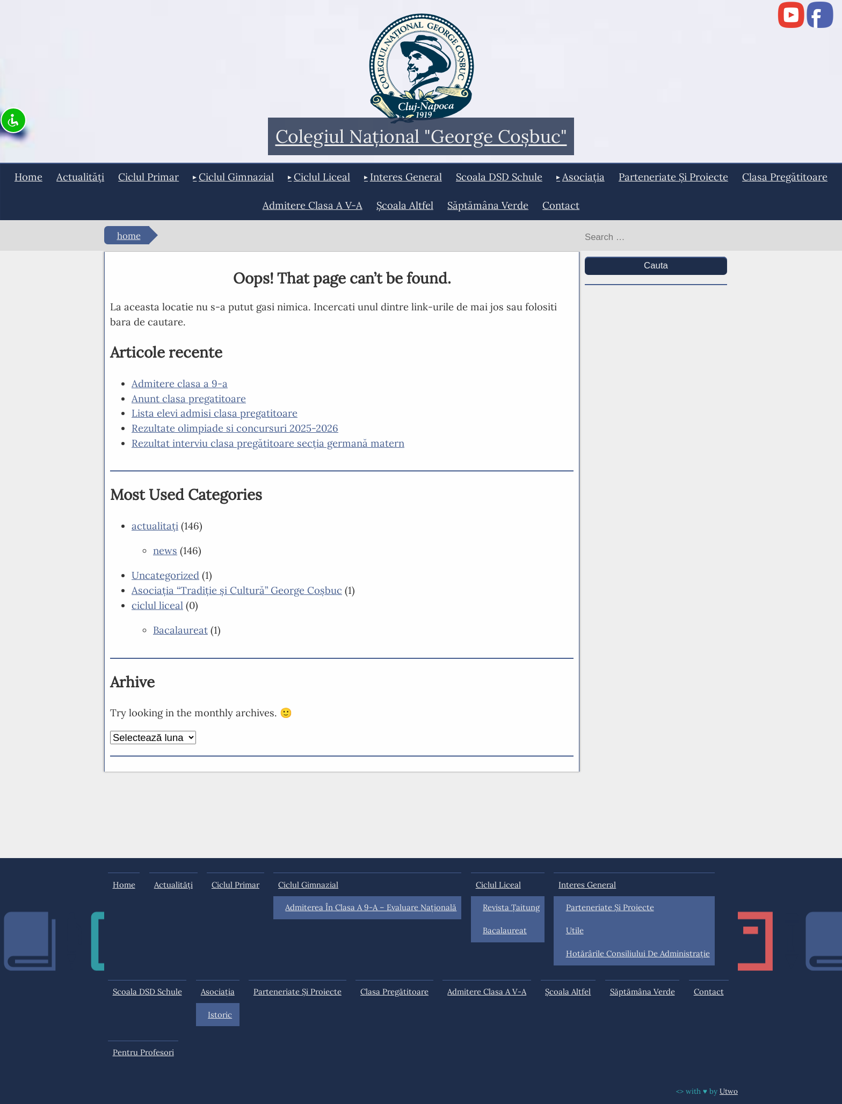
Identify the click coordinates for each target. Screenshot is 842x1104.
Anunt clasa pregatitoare (189, 398)
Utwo (729, 1091)
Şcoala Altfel (404, 205)
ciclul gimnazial (236, 176)
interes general (406, 176)
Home (28, 176)
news (165, 550)
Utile (575, 930)
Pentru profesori (143, 1052)
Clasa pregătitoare (785, 176)
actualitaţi (155, 525)
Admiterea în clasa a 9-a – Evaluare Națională (370, 907)
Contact (560, 205)
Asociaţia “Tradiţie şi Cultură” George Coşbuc (237, 590)
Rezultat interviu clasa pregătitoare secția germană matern (268, 443)
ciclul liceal (322, 176)
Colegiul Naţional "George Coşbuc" (421, 136)
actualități (80, 176)
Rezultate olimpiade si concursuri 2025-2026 (235, 428)
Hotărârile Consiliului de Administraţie (638, 953)
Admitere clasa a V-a (312, 205)
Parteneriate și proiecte (673, 176)
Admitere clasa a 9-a (180, 383)
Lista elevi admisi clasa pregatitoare (214, 412)
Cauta (656, 265)
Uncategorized (165, 575)
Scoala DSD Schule (499, 176)
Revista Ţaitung (511, 907)
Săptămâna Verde (487, 205)
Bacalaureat (180, 629)
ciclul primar (148, 176)
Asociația (583, 176)
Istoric (220, 1014)
